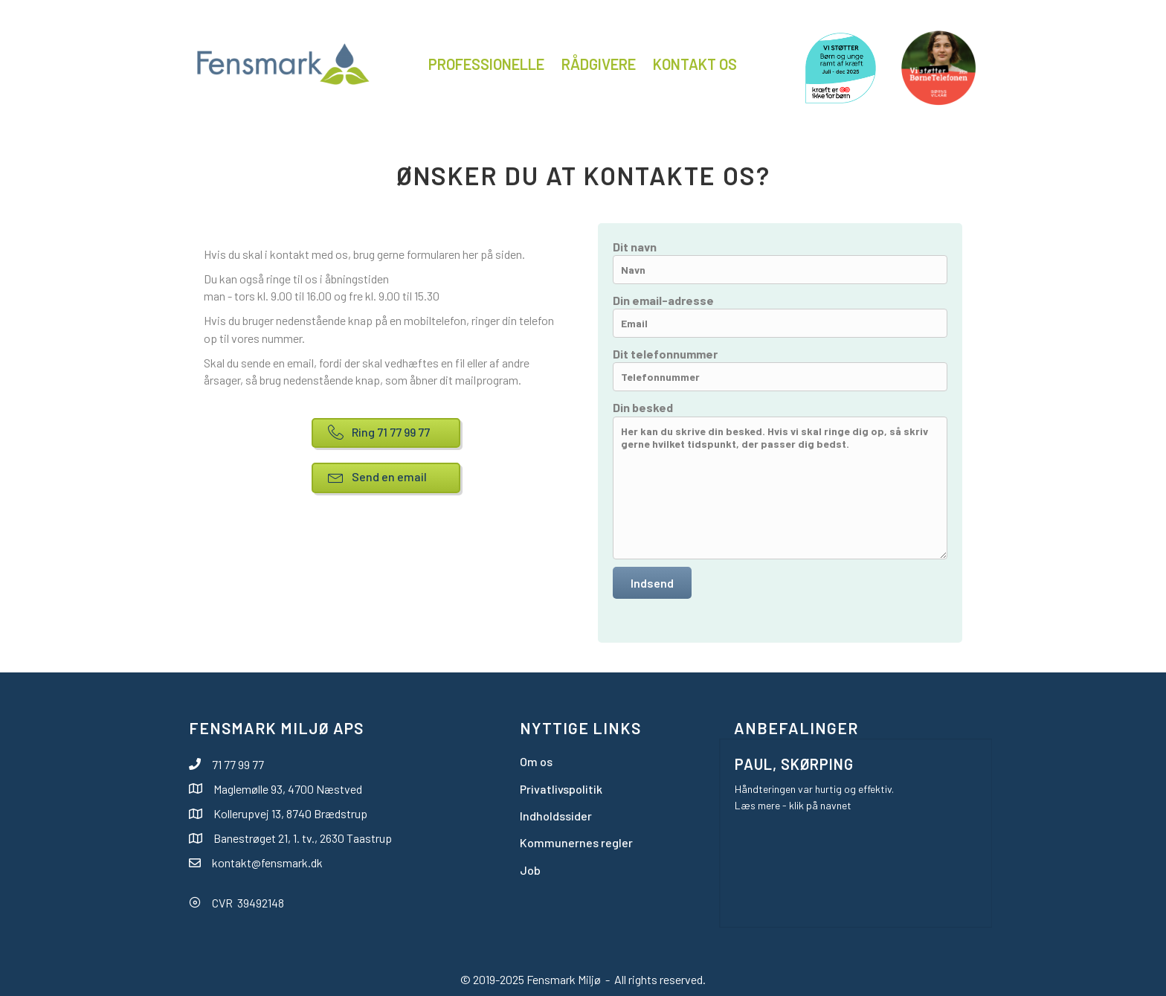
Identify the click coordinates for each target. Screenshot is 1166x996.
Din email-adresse (780, 315)
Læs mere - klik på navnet (793, 805)
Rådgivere (598, 64)
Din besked (780, 479)
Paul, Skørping (794, 764)
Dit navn (780, 262)
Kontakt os (695, 64)
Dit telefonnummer (780, 369)
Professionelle (486, 64)
